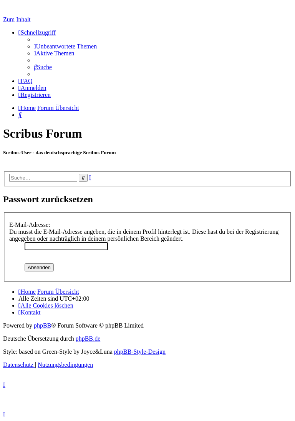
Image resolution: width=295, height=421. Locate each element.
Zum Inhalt (17, 19)
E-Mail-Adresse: (29, 224)
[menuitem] (65, 46)
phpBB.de (88, 338)
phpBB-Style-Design (140, 351)
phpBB (42, 325)
